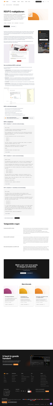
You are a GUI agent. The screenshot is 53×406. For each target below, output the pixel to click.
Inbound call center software (44, 381)
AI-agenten (14, 1)
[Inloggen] (46, 1)
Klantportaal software (43, 384)
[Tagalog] (31, 400)
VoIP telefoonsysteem (43, 378)
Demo (43, 1)
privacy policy (8, 400)
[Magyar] (32, 399)
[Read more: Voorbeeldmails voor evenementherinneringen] (26, 296)
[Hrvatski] (31, 399)
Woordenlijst (32, 376)
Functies (5, 378)
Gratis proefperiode (38, 1)
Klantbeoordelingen (23, 378)
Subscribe (47, 391)
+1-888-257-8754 (7, 392)
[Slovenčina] (47, 399)
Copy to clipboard (7, 213)
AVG (45, 404)
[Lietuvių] (36, 399)
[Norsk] (40, 399)
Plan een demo (13, 26)
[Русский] (46, 399)
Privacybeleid (42, 404)
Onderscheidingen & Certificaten (25, 376)
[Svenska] (30, 400)
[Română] (44, 399)
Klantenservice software (43, 376)
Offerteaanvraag (14, 381)
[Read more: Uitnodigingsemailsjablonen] (11, 296)
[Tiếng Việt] (33, 400)
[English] (24, 399)
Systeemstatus (13, 378)
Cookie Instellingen (4, 403)
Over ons (22, 375)
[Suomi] (28, 399)
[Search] (34, 1)
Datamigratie (13, 376)
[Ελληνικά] (23, 399)
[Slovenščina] (48, 399)
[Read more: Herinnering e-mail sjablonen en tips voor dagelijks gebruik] (42, 296)
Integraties (5, 380)
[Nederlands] (39, 399)
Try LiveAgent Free (43, 39)
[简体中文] (34, 400)
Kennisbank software (43, 375)
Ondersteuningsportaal (14, 375)
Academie (32, 378)
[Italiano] (33, 399)
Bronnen (22, 1)
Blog (31, 375)
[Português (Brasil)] (43, 399)
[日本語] (35, 399)
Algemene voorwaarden (31, 404)
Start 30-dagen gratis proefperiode (7, 364)
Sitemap (48, 404)
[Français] (29, 399)
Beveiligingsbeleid (37, 404)
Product (19, 1)
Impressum (22, 381)
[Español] (25, 399)
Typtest (32, 381)
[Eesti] (27, 399)
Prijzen (4, 377)
